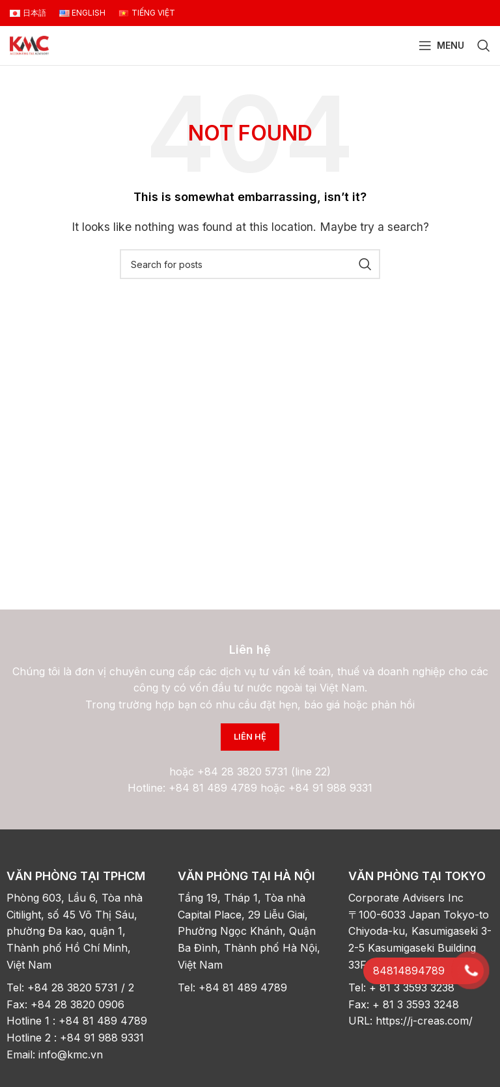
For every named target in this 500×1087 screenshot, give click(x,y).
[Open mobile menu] (441, 46)
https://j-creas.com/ (424, 1020)
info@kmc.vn (72, 1054)
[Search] (484, 46)
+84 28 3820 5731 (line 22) (264, 771)
